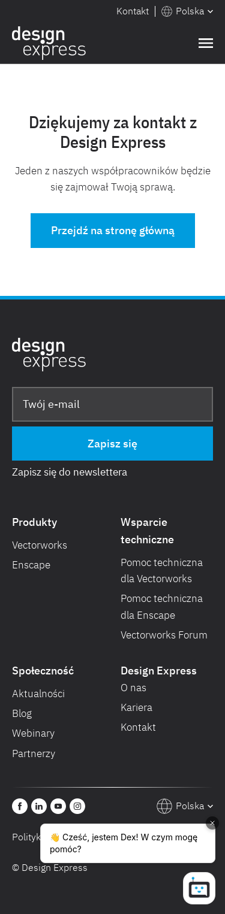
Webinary (33, 733)
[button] (187, 11)
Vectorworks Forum (164, 634)
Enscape (31, 564)
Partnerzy (33, 753)
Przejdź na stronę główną (113, 230)
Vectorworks (39, 545)
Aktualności (38, 693)
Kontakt (132, 11)
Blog (22, 713)
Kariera (136, 707)
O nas (133, 687)
